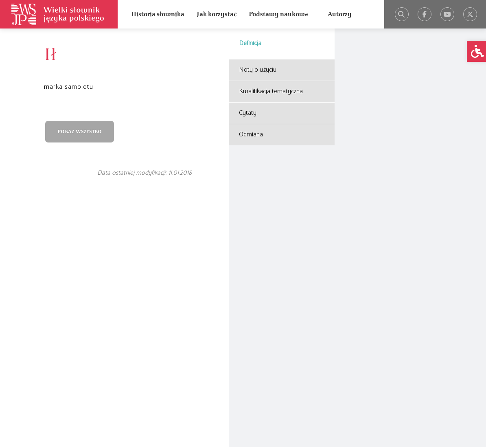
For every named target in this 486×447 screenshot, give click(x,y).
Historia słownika (157, 14)
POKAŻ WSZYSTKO (79, 132)
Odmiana (251, 134)
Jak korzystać (216, 14)
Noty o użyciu (258, 70)
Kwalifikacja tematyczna (271, 91)
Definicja (250, 43)
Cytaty (247, 113)
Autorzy (340, 14)
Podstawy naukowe (278, 14)
